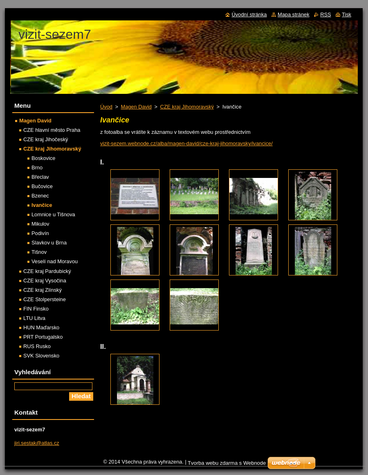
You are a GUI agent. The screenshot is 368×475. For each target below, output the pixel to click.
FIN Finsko (36, 309)
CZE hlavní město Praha (51, 130)
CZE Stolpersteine (44, 299)
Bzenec (40, 196)
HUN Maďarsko (41, 327)
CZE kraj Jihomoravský (187, 107)
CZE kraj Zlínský (42, 290)
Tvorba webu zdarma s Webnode (227, 463)
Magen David (136, 107)
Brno (37, 167)
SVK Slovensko (41, 356)
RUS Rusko (37, 346)
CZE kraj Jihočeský (45, 139)
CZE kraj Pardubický (47, 271)
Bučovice (42, 186)
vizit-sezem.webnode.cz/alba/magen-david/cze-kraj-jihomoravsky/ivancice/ (186, 143)
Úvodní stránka (249, 14)
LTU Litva (34, 318)
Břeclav (40, 177)
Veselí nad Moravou (54, 261)
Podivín (40, 233)
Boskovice (43, 158)
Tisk (346, 14)
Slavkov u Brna (49, 243)
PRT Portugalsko (43, 337)
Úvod (106, 107)
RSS (325, 14)
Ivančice (41, 205)
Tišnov (39, 252)
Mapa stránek (294, 14)
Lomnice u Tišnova (53, 214)
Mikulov (40, 224)
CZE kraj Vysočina (44, 280)
